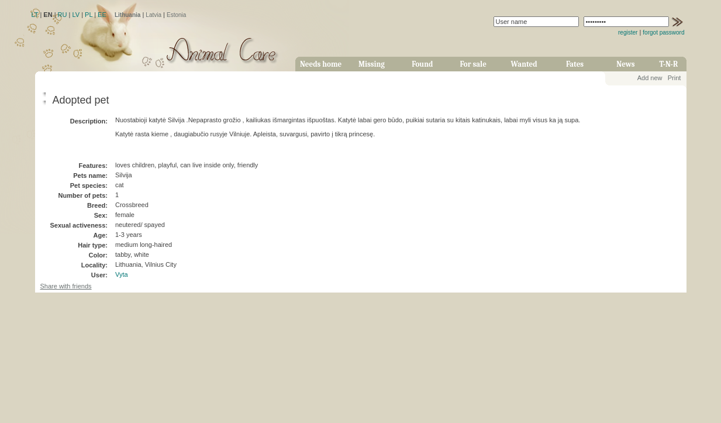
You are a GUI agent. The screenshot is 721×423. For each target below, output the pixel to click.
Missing (371, 64)
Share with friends (66, 286)
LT (35, 14)
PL (88, 14)
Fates (575, 64)
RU (62, 14)
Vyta (121, 274)
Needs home (320, 64)
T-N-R (669, 64)
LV (76, 14)
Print (674, 77)
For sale (473, 64)
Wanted (524, 64)
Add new (650, 77)
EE (102, 14)
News (625, 64)
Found (422, 64)
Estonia (176, 15)
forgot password (663, 32)
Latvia (153, 15)
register (627, 32)
